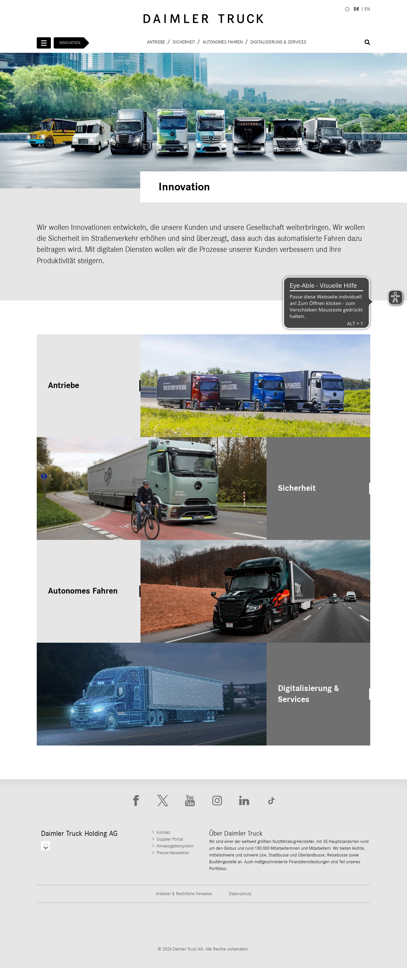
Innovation (69, 43)
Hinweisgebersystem (175, 846)
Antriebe (156, 42)
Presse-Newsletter (173, 853)
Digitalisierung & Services (278, 42)
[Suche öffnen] (367, 42)
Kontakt (163, 832)
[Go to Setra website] (349, 924)
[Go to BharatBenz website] (291, 924)
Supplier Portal (170, 839)
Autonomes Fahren (223, 42)
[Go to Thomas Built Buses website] (116, 924)
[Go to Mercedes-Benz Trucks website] (232, 924)
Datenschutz (240, 893)
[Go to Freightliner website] (58, 924)
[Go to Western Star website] (174, 924)
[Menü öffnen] (44, 43)
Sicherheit (184, 42)
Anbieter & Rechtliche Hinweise (184, 893)
